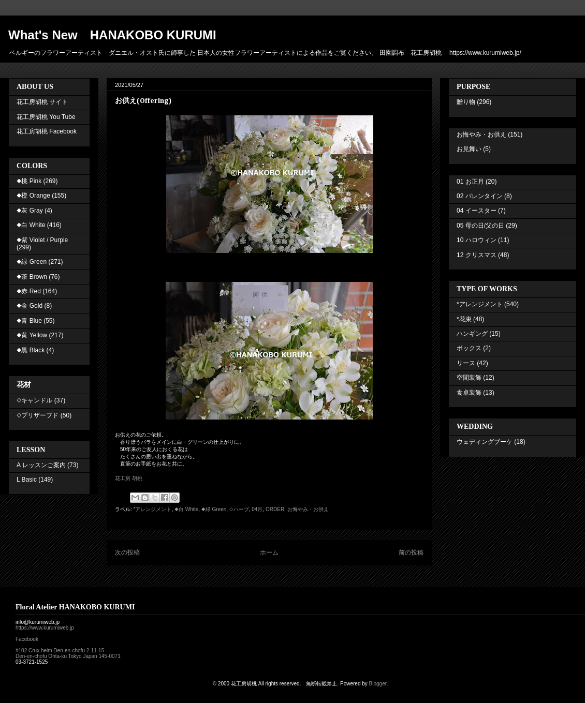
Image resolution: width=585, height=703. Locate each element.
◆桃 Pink (29, 181)
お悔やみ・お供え (308, 509)
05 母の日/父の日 (480, 225)
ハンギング (472, 333)
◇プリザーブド (37, 415)
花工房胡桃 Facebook (47, 131)
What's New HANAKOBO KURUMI (112, 35)
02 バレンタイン (480, 196)
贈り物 (466, 102)
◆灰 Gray (30, 210)
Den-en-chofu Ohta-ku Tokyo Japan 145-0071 (68, 656)
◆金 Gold (29, 305)
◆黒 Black (31, 350)
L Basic (27, 479)
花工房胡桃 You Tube (46, 117)
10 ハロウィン (476, 240)
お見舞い (469, 149)
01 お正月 (470, 181)
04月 (257, 509)
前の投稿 (411, 552)
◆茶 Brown (32, 276)
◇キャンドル (34, 400)
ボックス (469, 348)
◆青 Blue (29, 320)
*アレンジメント (153, 509)
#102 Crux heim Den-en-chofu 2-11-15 (60, 650)
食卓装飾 (469, 392)
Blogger (378, 683)
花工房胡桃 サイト (42, 102)
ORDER (275, 509)
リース (466, 363)
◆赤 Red (29, 291)
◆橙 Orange (33, 195)
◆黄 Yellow (32, 335)
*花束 (464, 319)
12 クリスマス (476, 255)
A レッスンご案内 (41, 465)
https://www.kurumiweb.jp (45, 628)
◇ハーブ (239, 509)
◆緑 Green (213, 509)
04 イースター (476, 210)
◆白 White (186, 509)
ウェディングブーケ (485, 441)
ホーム (269, 552)
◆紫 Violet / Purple (42, 240)
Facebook (27, 639)
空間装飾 (469, 377)
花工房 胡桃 (128, 478)
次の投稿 (127, 552)
